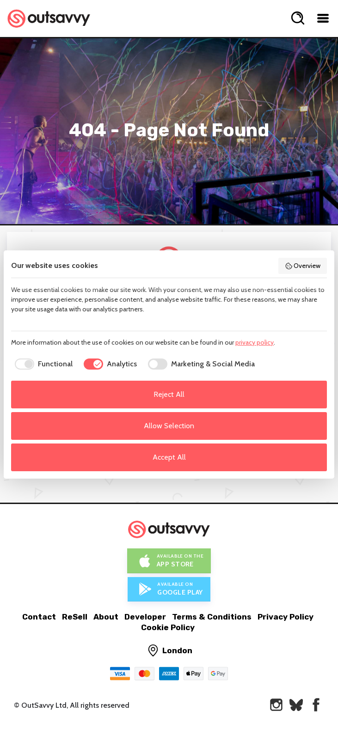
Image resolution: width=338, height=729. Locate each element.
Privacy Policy (285, 616)
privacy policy (254, 342)
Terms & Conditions (212, 616)
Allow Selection (169, 425)
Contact (39, 616)
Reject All (169, 394)
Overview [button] (303, 265)
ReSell (74, 616)
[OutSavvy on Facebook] (316, 705)
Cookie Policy (168, 627)
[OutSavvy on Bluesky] (296, 705)
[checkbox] (42, 364)
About (105, 616)
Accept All (169, 457)
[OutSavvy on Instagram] (276, 705)
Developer (145, 616)
